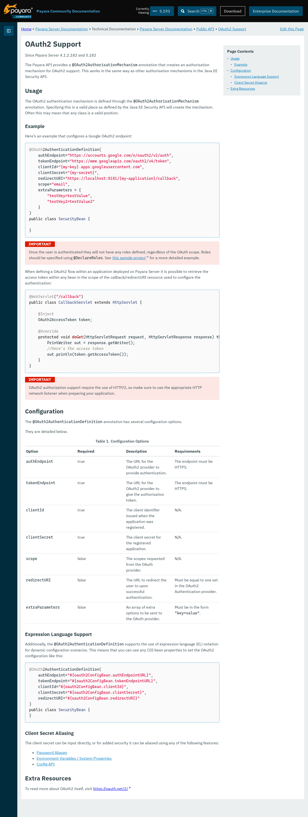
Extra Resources (104, 101)
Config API (105, 778)
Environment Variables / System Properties (134, 772)
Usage (96, 71)
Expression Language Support (118, 89)
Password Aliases (111, 766)
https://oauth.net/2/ (170, 802)
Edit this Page (292, 28)
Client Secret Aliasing (112, 95)
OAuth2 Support (98, 34)
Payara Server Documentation (31, 48)
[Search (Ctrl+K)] (197, 11)
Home (86, 28)
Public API (265, 28)
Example (102, 77)
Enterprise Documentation (276, 11)
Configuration (102, 83)
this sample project (171, 312)
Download (232, 11)
